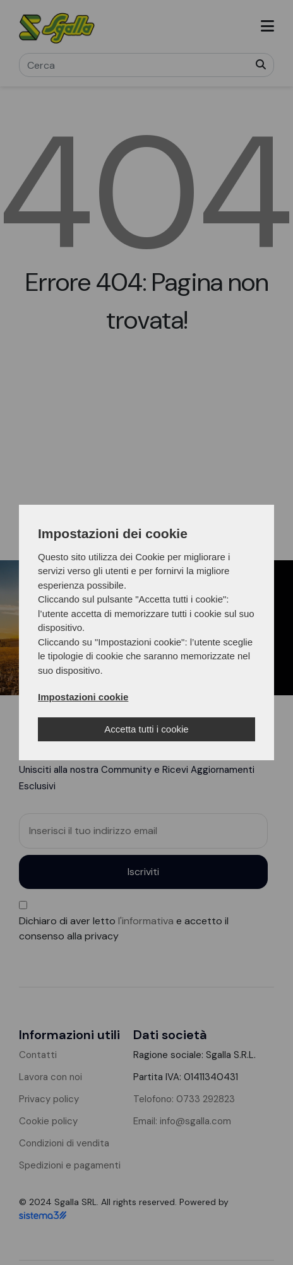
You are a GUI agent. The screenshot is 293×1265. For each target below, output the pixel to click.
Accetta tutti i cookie (146, 729)
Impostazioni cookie (83, 696)
